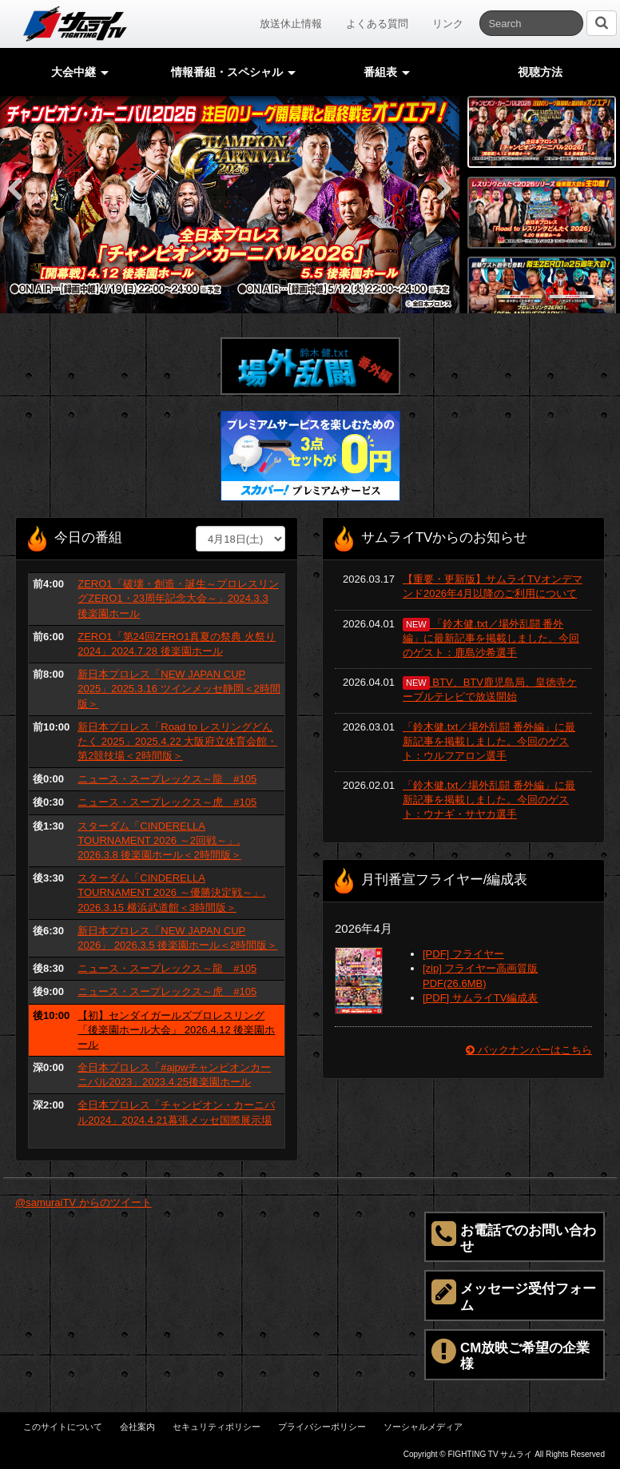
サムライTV (75, 24)
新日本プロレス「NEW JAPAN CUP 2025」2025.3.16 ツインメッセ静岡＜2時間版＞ (179, 688)
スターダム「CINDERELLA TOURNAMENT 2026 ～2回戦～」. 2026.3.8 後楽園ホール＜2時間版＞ (159, 840)
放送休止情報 (291, 24)
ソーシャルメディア (423, 1426)
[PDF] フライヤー (463, 954)
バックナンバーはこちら (529, 1050)
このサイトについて (62, 1426)
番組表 (387, 72)
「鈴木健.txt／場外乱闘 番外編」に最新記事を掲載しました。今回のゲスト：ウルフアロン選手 (489, 741)
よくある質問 (377, 24)
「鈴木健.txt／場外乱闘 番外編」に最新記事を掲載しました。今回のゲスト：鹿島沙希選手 (491, 638)
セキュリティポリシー (216, 1426)
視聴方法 (540, 72)
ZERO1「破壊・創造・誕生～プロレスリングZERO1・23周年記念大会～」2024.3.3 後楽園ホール (178, 598)
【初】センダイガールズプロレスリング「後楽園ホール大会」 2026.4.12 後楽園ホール (176, 1029)
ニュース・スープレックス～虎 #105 (167, 802)
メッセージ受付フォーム (513, 1294)
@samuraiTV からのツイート (83, 1202)
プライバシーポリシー (322, 1426)
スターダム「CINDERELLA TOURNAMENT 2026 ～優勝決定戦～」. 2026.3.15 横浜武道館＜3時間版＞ (171, 892)
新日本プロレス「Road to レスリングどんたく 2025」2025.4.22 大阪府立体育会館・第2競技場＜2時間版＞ (177, 741)
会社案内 (137, 1426)
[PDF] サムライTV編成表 (480, 998)
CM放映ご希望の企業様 (510, 1353)
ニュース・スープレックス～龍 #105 (167, 779)
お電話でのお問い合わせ (513, 1236)
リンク (447, 24)
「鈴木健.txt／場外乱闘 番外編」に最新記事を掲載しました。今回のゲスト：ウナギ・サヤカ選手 (489, 799)
